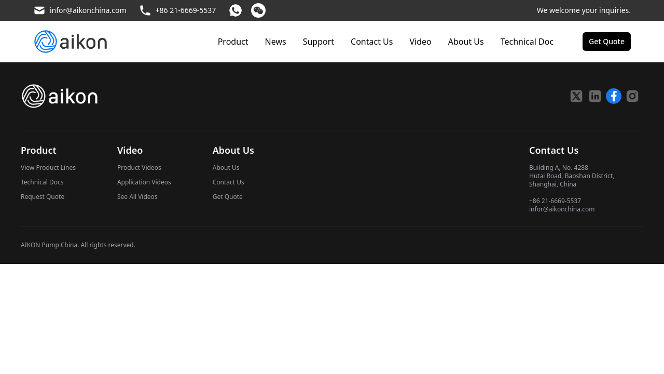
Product (233, 41)
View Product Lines (48, 167)
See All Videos (137, 196)
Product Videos (139, 167)
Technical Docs (42, 182)
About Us (466, 41)
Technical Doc (527, 41)
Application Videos (144, 182)
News (275, 41)
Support (318, 41)
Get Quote (228, 196)
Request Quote (42, 196)
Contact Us (372, 41)
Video (420, 41)
